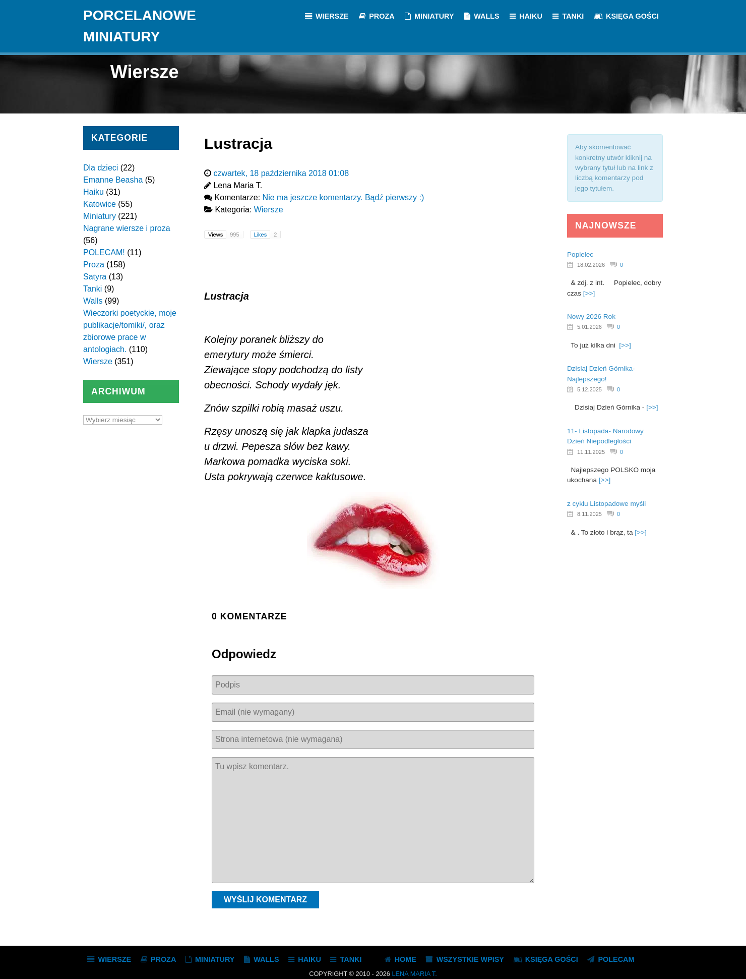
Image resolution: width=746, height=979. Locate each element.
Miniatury (99, 216)
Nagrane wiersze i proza (126, 228)
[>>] (589, 293)
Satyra (94, 276)
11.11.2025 (591, 452)
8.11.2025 (589, 514)
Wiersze (97, 361)
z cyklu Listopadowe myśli (606, 503)
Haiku (93, 192)
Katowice (99, 204)
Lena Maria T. (414, 973)
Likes (267, 235)
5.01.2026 (589, 327)
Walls (93, 301)
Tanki (92, 288)
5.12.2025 (589, 389)
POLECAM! (104, 252)
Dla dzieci (100, 167)
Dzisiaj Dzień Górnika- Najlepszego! (601, 373)
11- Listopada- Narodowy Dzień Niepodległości (605, 436)
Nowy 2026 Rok (591, 316)
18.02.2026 (591, 265)
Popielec (580, 254)
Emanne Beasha (113, 180)
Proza (93, 264)
